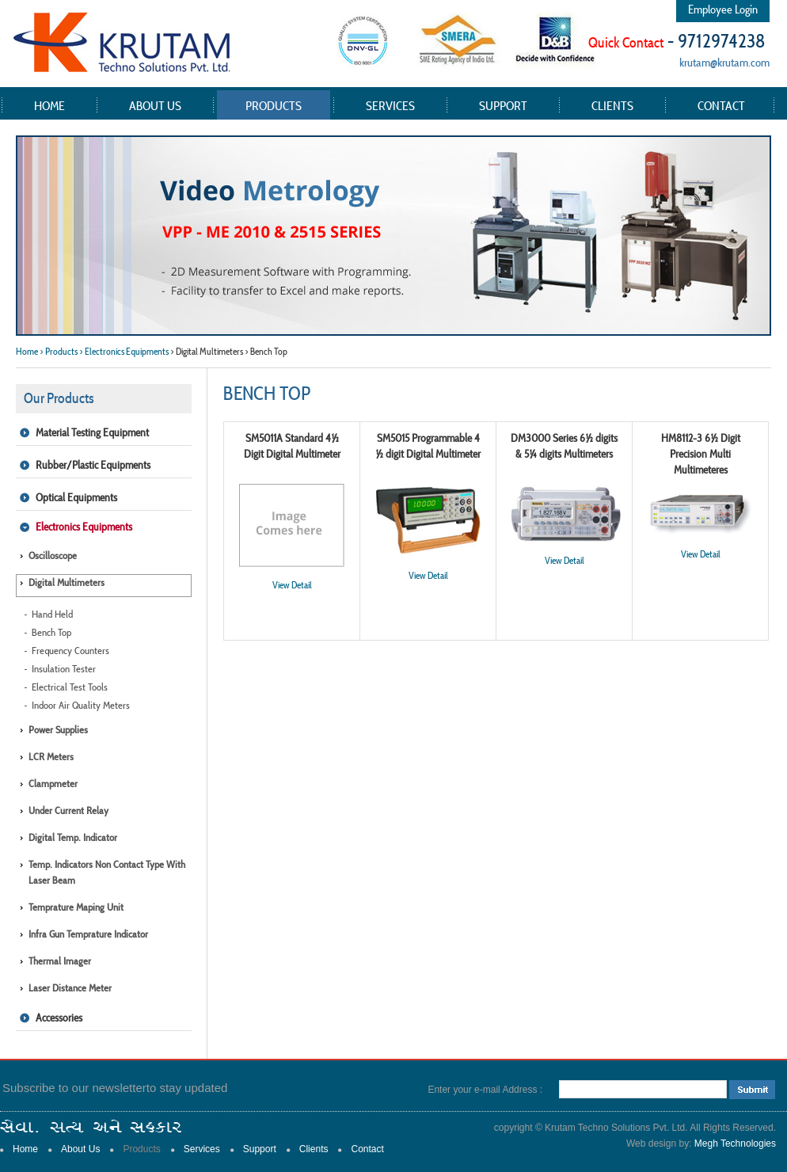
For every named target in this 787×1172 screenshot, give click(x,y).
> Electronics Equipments (124, 351)
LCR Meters (51, 756)
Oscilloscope (53, 555)
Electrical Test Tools (70, 687)
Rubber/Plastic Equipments (93, 465)
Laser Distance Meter (70, 988)
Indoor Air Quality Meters (81, 705)
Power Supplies (58, 729)
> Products (59, 351)
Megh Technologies (735, 1143)
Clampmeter (53, 783)
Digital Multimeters (67, 582)
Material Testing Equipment (92, 432)
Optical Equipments (76, 497)
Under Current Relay (68, 810)
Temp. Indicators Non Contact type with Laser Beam (107, 872)
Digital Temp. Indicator (73, 837)
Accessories (59, 1017)
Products (273, 105)
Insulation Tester (64, 668)
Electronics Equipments (84, 526)
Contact (721, 105)
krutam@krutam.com (724, 62)
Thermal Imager (60, 961)
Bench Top (51, 632)
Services (390, 105)
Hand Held (52, 614)
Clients (612, 105)
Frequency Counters (70, 650)
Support (503, 105)
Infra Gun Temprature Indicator (88, 934)
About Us (155, 105)
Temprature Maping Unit (76, 907)
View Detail (292, 585)
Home (49, 105)
